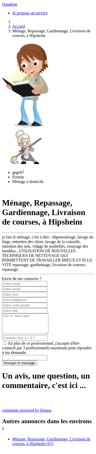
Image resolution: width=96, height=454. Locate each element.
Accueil (18, 26)
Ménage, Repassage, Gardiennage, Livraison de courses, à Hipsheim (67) (51, 445)
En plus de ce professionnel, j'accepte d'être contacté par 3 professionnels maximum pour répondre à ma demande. (46, 352)
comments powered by (26, 414)
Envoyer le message (19, 367)
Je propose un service (29, 13)
